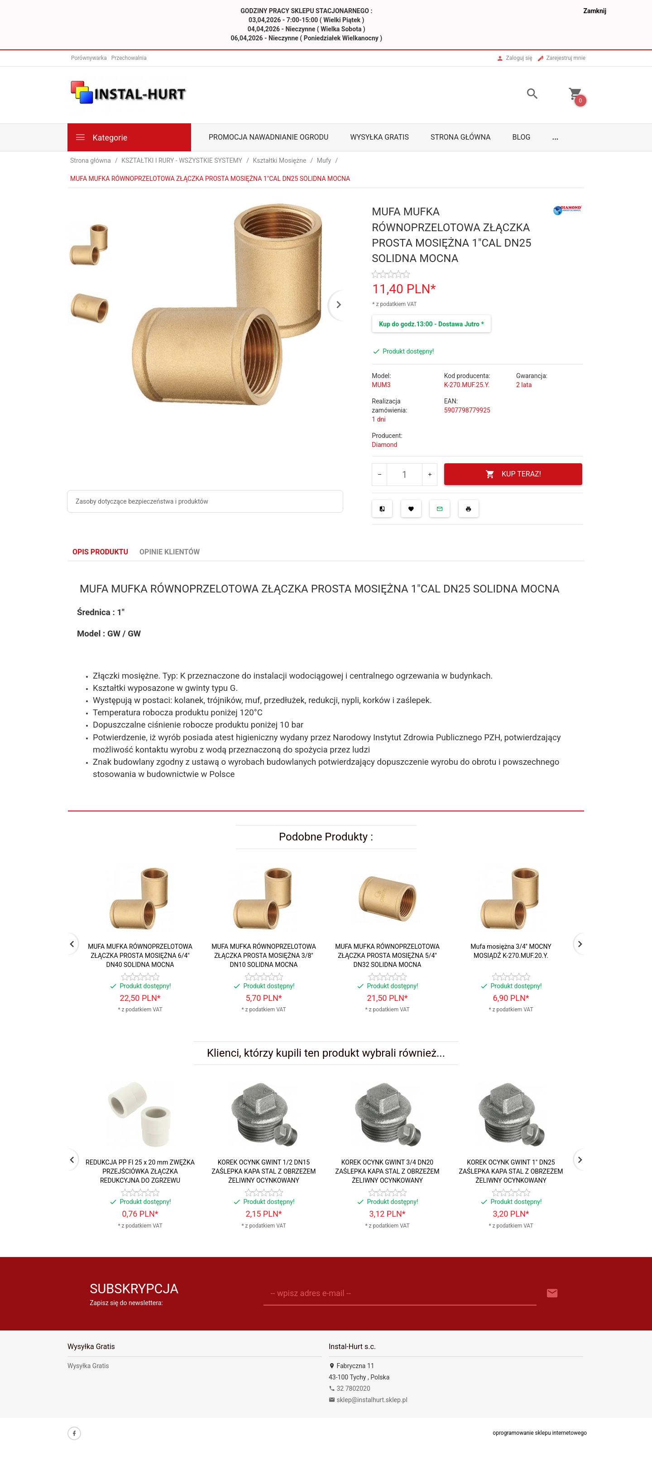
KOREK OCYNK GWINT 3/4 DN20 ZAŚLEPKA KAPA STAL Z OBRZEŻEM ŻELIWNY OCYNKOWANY (387, 1171)
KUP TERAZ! (513, 474)
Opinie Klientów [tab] (169, 552)
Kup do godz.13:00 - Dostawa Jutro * (431, 324)
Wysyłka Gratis (379, 137)
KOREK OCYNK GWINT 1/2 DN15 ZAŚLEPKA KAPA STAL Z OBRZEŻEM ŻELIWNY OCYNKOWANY (263, 1171)
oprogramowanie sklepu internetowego (540, 1433)
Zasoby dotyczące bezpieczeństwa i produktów (142, 501)
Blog (522, 137)
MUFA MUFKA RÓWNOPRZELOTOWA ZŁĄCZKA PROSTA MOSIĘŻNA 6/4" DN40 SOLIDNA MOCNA (140, 955)
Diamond (384, 444)
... (555, 137)
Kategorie (101, 137)
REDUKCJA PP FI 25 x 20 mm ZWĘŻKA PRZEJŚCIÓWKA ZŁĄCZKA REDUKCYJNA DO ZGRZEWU (140, 1171)
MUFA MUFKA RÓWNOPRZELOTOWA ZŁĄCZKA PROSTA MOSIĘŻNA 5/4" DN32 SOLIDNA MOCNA (387, 955)
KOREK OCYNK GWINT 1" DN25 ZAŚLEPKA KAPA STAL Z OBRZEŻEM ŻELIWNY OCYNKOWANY (511, 1171)
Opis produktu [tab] (100, 552)
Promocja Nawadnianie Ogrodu (268, 137)
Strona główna (461, 137)
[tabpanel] (326, 686)
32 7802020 (349, 1388)
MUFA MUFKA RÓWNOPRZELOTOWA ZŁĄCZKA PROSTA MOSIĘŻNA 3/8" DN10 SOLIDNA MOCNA (263, 955)
